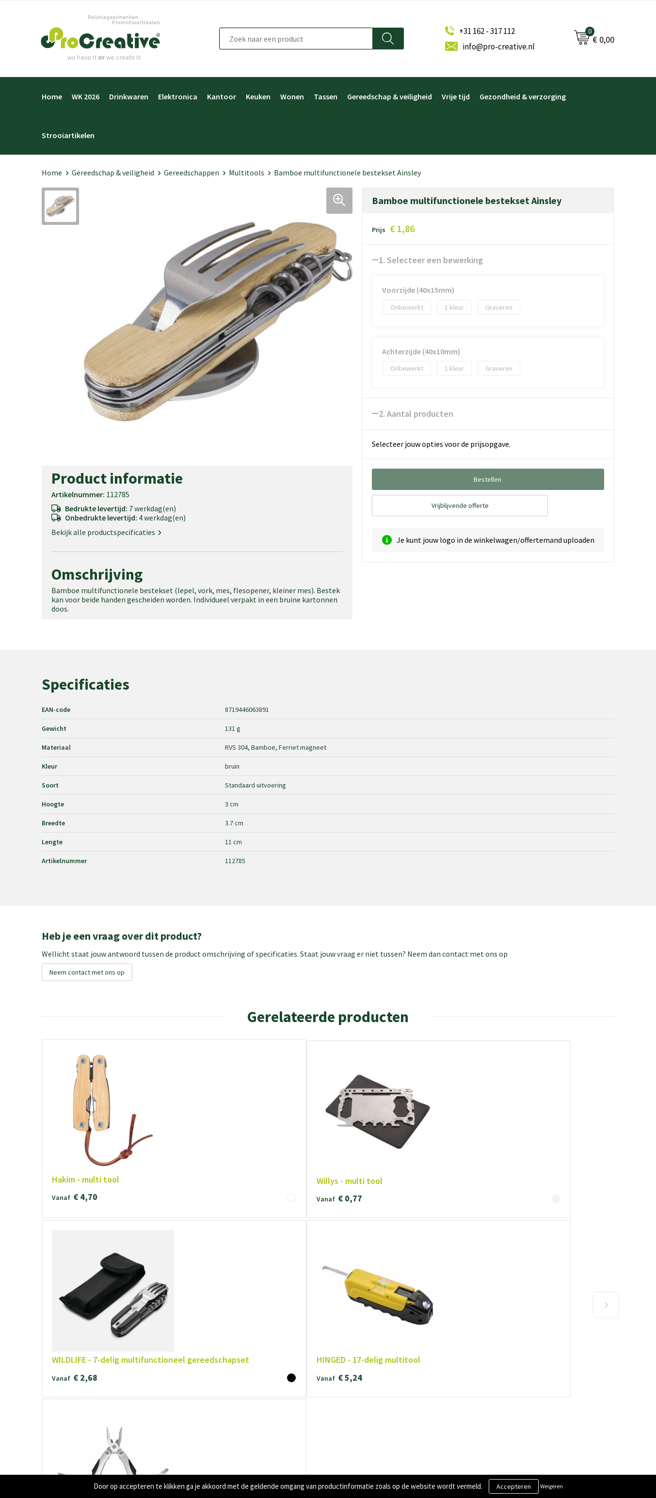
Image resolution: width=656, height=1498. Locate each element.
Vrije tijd (456, 96)
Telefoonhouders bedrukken (383, 1326)
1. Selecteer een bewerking (431, 260)
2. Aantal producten (416, 413)
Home (52, 96)
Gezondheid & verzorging (523, 96)
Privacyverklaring (224, 1342)
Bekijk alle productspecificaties (106, 532)
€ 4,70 (74, 1121)
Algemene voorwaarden (234, 1310)
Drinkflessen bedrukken (376, 1342)
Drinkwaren (128, 96)
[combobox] (296, 38)
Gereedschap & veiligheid (389, 96)
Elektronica (177, 96)
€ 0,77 (189, 1121)
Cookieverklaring (223, 1326)
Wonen (292, 96)
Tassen (325, 96)
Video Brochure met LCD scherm (389, 1294)
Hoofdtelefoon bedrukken (380, 1358)
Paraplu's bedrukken (370, 1374)
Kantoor (221, 96)
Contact (210, 1374)
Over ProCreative (224, 1294)
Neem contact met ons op (87, 972)
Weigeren (551, 1486)
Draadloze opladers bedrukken (386, 1310)
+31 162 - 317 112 (487, 31)
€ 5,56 (533, 1144)
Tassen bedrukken (368, 1390)
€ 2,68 (303, 1144)
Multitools (246, 172)
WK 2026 (85, 96)
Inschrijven (509, 1336)
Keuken (258, 96)
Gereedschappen (191, 172)
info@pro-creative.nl (499, 46)
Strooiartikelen (68, 135)
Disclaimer (213, 1358)
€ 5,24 (418, 1133)
